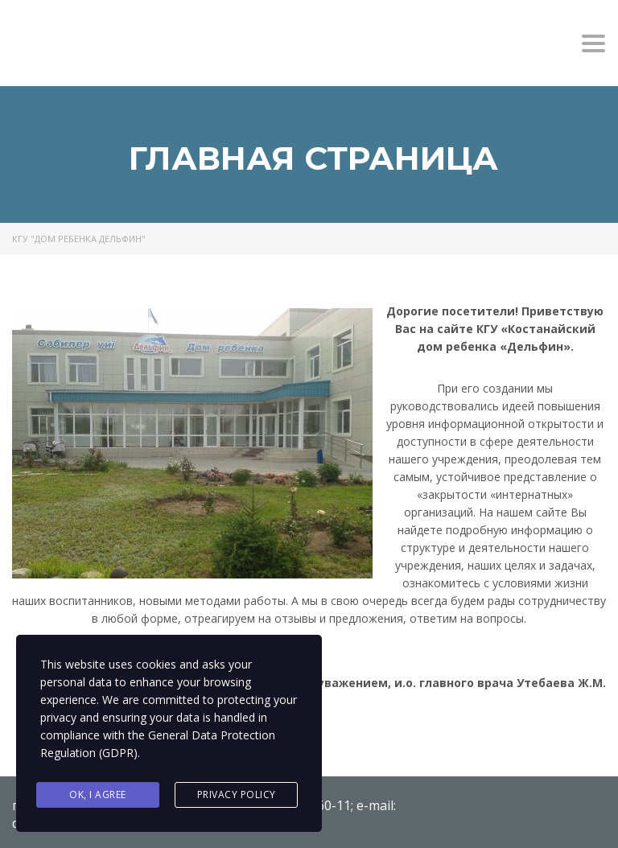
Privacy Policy (236, 794)
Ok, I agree (97, 794)
